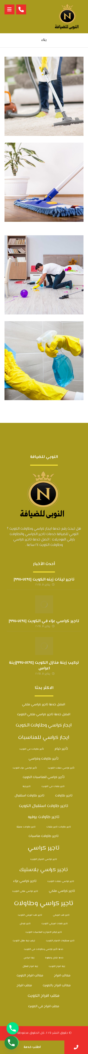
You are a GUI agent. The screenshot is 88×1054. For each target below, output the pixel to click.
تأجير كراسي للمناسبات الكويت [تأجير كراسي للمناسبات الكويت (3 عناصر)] (44, 777)
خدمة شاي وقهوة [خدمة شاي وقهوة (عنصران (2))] (54, 958)
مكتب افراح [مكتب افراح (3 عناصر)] (24, 985)
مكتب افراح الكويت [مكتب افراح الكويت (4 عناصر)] (43, 996)
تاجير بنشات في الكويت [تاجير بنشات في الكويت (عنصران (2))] (53, 786)
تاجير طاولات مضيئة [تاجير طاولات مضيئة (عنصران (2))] (26, 827)
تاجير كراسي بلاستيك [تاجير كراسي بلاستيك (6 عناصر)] (43, 870)
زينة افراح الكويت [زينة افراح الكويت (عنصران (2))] (57, 966)
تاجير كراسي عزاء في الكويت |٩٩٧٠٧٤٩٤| (44, 621)
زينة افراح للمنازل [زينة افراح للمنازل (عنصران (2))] (30, 966)
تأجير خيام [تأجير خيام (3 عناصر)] (61, 748)
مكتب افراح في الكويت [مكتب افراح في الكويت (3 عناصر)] (43, 1006)
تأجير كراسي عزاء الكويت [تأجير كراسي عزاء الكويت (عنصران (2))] (25, 768)
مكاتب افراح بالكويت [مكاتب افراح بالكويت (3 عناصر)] (57, 985)
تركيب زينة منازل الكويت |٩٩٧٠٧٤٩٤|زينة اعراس (44, 666)
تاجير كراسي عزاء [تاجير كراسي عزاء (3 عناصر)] (24, 881)
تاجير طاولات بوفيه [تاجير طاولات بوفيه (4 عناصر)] (43, 817)
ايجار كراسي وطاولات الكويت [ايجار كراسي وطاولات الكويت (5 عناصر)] (44, 725)
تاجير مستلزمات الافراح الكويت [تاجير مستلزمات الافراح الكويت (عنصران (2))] (60, 941)
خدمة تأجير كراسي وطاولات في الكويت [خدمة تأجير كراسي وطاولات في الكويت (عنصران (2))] (43, 949)
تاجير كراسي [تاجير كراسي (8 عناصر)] (43, 848)
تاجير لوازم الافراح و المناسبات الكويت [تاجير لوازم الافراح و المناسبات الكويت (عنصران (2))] (43, 932)
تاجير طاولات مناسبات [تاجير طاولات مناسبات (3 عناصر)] (44, 836)
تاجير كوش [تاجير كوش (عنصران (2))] (25, 924)
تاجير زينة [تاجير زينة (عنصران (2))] (27, 786)
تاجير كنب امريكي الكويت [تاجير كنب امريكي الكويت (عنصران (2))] (30, 915)
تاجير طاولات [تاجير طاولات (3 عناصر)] (63, 795)
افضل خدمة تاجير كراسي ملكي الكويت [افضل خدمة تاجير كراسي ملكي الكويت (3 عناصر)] (43, 714)
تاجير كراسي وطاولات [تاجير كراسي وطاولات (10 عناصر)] (43, 903)
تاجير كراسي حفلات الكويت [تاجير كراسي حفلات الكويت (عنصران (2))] (60, 881)
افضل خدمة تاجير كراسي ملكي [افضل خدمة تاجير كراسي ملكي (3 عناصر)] (43, 704)
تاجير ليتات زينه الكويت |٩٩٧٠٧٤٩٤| (44, 579)
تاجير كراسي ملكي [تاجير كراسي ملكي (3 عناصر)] (62, 891)
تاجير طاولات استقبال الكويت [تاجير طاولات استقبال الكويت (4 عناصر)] (43, 806)
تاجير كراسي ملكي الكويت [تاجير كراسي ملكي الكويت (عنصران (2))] (25, 891)
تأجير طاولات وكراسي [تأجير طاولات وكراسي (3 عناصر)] (44, 758)
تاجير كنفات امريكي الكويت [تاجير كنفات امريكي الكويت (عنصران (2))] (54, 924)
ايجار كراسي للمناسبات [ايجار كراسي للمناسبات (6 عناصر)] (43, 738)
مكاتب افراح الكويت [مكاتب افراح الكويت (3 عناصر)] (30, 975)
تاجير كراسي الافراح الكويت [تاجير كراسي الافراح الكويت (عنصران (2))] (43, 859)
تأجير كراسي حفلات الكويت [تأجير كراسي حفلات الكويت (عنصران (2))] (61, 768)
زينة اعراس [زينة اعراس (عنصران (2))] (29, 958)
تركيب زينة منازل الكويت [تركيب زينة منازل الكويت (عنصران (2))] (24, 941)
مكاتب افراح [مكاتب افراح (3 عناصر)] (62, 975)
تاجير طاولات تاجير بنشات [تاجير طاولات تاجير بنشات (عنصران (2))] (58, 827)
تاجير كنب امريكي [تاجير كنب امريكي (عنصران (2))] (61, 915)
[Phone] (13, 1028)
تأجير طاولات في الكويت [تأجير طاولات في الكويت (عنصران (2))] (31, 749)
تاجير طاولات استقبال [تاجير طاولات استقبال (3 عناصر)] (29, 795)
